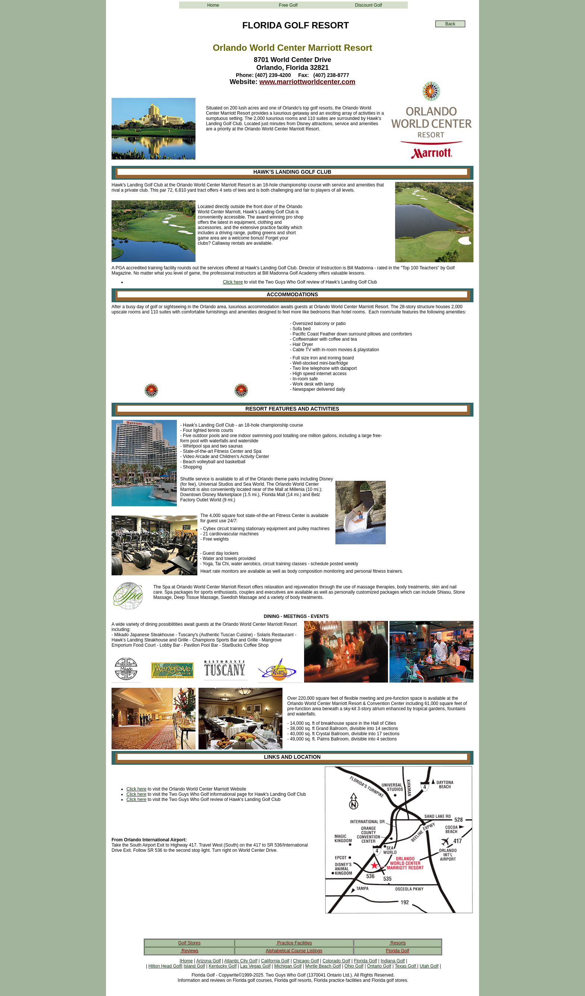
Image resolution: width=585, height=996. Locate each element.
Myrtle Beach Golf (323, 966)
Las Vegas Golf (255, 966)
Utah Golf (429, 966)
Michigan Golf (287, 966)
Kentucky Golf (223, 966)
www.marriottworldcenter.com (307, 82)
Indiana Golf (393, 960)
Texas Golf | (406, 966)
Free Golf (288, 5)
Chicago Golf (306, 960)
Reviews (189, 950)
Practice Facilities (294, 943)
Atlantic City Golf (240, 960)
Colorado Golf (336, 960)
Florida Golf (397, 950)
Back (450, 24)
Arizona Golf (208, 960)
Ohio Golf (353, 966)
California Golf (275, 960)
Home (213, 5)
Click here (233, 282)
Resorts (397, 943)
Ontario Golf (379, 966)
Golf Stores (189, 943)
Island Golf (194, 966)
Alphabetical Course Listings (294, 950)
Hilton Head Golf (164, 966)
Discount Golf (368, 5)
